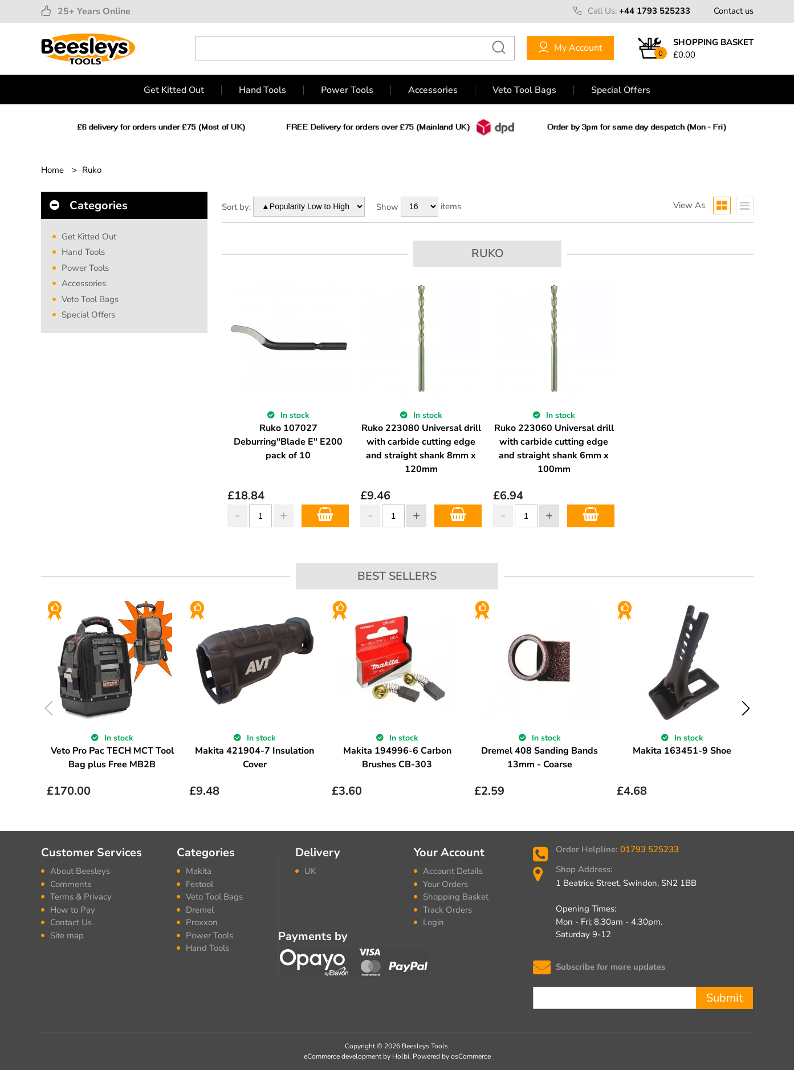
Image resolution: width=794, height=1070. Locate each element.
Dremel (200, 910)
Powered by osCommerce (452, 1056)
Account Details (453, 871)
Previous (48, 708)
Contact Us (71, 922)
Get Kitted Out (174, 90)
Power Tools (347, 90)
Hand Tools (262, 90)
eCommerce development (342, 1056)
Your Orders (445, 884)
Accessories (433, 90)
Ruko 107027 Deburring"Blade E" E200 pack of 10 (288, 442)
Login (433, 922)
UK (310, 871)
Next (746, 708)
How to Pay (72, 910)
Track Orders (447, 910)
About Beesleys (80, 871)
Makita (198, 871)
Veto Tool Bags (524, 90)
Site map (67, 935)
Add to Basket (325, 516)
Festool (199, 884)
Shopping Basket (455, 896)
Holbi (400, 1056)
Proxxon (202, 922)
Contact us (734, 11)
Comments (70, 884)
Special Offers (620, 90)
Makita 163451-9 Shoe (682, 750)
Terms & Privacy (81, 896)
